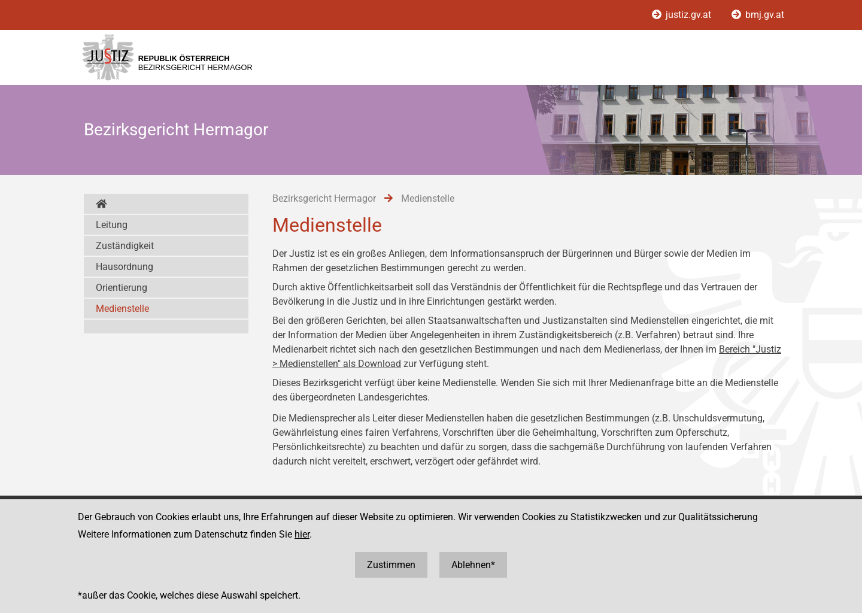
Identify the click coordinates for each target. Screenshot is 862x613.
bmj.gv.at (758, 14)
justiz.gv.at (683, 14)
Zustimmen (391, 564)
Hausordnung (124, 266)
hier (302, 534)
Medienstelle (122, 308)
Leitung (112, 224)
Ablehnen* (473, 564)
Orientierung (121, 287)
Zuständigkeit (125, 245)
